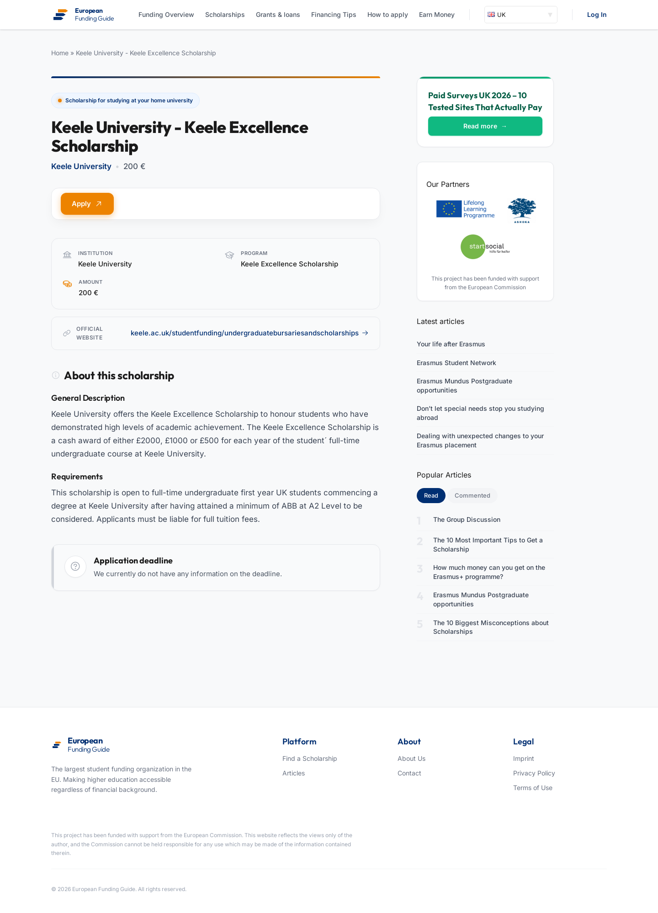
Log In (597, 14)
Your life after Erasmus (451, 344)
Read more (485, 126)
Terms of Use (532, 787)
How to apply (387, 14)
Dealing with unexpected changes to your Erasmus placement (480, 440)
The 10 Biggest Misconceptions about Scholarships (491, 627)
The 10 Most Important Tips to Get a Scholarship (488, 544)
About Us (411, 758)
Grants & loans (278, 14)
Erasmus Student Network (456, 362)
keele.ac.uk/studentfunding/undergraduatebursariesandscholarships (250, 333)
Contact (409, 773)
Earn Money (437, 14)
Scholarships (225, 14)
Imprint (523, 758)
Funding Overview (166, 14)
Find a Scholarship (309, 758)
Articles (293, 773)
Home (60, 53)
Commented (472, 495)
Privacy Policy (534, 773)
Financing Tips (333, 14)
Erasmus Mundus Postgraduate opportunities (464, 385)
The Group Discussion (466, 519)
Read (435, 495)
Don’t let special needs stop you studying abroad (480, 412)
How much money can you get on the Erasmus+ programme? (489, 571)
